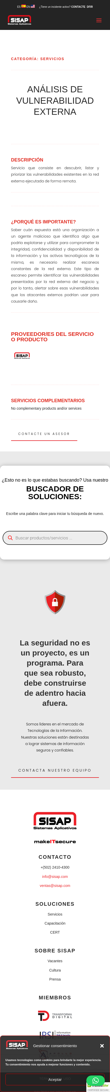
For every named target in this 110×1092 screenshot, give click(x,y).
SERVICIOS (52, 59)
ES (21, 6)
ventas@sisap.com (55, 886)
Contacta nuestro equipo (55, 770)
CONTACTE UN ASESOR (44, 434)
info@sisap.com (55, 877)
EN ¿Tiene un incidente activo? (49, 6)
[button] (102, 1045)
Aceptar (55, 1079)
